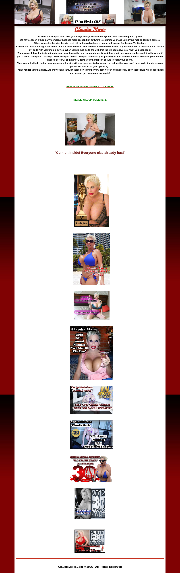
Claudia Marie (89, 29)
